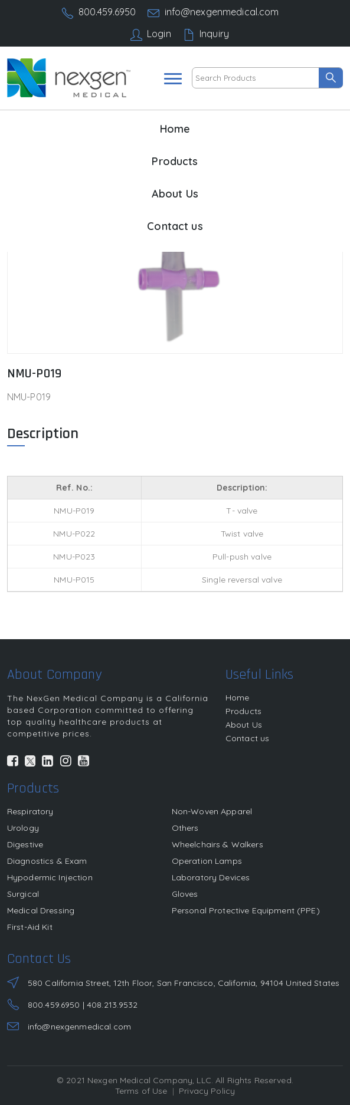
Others (185, 828)
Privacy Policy (207, 1091)
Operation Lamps (207, 861)
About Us (175, 193)
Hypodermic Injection (50, 877)
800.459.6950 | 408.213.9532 (83, 1004)
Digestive (25, 844)
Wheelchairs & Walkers (217, 844)
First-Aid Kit (30, 927)
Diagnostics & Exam (47, 861)
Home (175, 129)
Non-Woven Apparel (212, 811)
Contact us (174, 226)
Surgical (23, 894)
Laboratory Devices (211, 877)
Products (175, 161)
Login (159, 34)
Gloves (185, 894)
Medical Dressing (40, 910)
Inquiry (214, 34)
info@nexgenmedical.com (222, 12)
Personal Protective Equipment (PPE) (246, 910)
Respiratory (30, 811)
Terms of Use (141, 1091)
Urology (23, 828)
